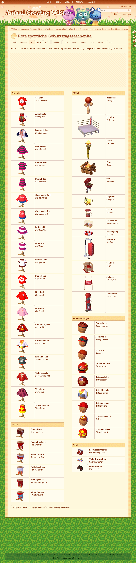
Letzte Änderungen (123, 14)
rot (32, 42)
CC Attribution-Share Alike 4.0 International (105, 555)
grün (47, 42)
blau (66, 42)
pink (39, 42)
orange (24, 42)
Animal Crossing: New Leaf (35, 29)
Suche (129, 10)
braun (82, 42)
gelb (14, 42)
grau (92, 42)
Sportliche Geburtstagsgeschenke (85, 29)
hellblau (56, 42)
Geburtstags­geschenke (58, 29)
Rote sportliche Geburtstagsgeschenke (118, 29)
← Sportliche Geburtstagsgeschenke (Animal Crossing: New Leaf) (41, 507)
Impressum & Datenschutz (73, 558)
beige (74, 42)
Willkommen (16, 29)
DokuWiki (57, 558)
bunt (111, 42)
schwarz (101, 42)
